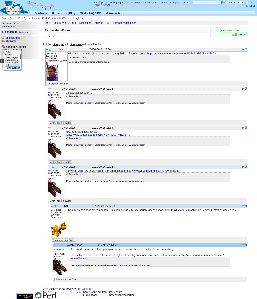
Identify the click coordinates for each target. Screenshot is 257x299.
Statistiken (85, 22)
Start (4, 18)
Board (13, 18)
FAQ (91, 13)
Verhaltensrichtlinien (124, 22)
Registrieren (21, 32)
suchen (99, 22)
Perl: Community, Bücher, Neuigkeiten (63, 18)
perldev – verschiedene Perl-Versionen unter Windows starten (115, 103)
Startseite (41, 13)
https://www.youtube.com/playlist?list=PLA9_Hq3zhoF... (98, 134)
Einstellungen (11, 37)
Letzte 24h (60, 22)
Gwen (78, 96)
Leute (83, 57)
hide (55, 44)
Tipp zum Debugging (107, 2)
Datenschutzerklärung (122, 295)
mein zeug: (74, 57)
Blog (70, 13)
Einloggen (8, 32)
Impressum (115, 292)
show (79, 44)
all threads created (70, 289)
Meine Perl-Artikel (74, 103)
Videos (232, 210)
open (61, 44)
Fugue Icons (90, 295)
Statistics (9, 40)
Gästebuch (113, 13)
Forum (56, 13)
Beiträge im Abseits (29, 18)
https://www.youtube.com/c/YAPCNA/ (147, 170)
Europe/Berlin (8, 26)
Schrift (250, 6)
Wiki (83, 13)
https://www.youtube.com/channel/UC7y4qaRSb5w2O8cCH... (183, 53)
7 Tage (72, 22)
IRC (98, 13)
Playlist (175, 210)
